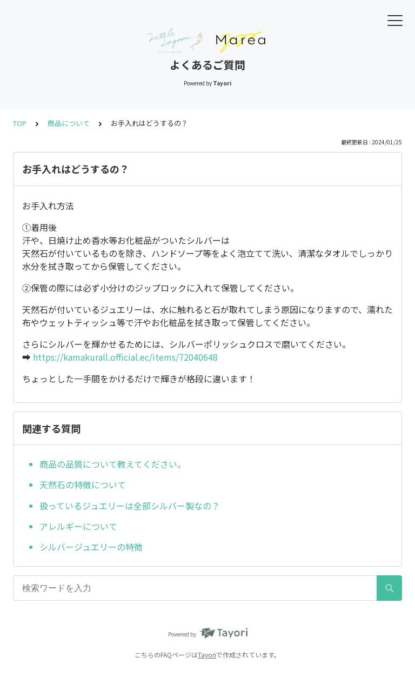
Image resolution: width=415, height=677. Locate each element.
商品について (69, 123)
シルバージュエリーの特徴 (91, 546)
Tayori (207, 654)
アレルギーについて (78, 526)
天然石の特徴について (82, 484)
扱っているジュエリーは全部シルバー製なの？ (129, 505)
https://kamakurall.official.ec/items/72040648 (125, 356)
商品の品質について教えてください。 (112, 463)
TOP (19, 123)
